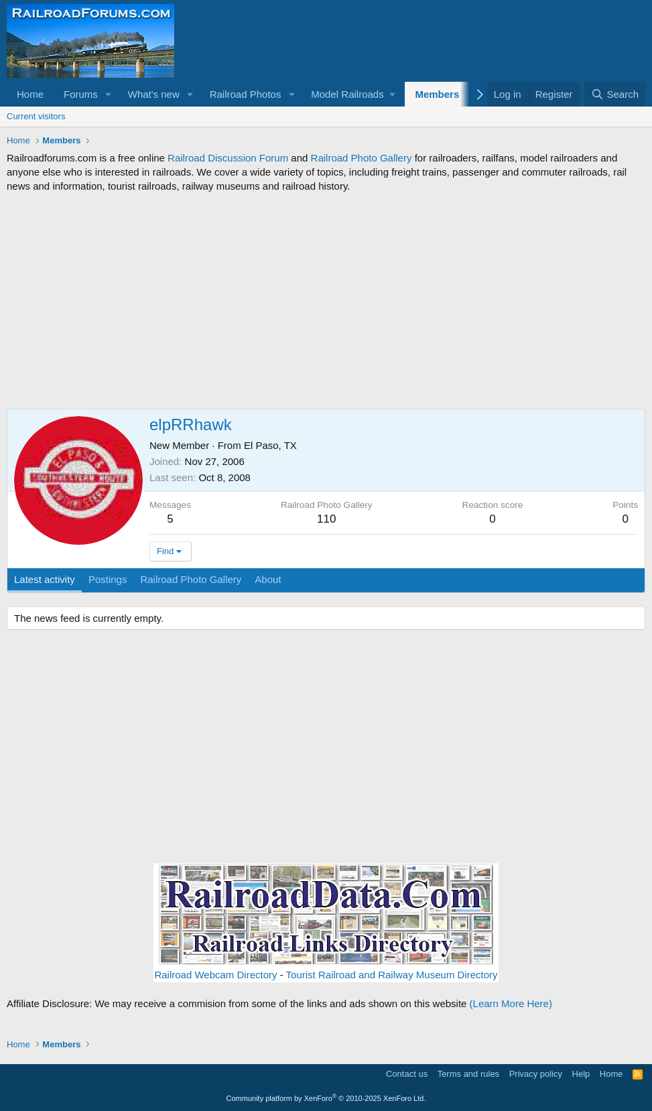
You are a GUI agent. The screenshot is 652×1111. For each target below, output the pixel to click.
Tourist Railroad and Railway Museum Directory (392, 974)
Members (437, 94)
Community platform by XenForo (326, 1098)
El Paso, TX (270, 445)
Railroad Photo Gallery (361, 158)
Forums (81, 94)
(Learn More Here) (511, 1003)
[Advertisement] (326, 301)
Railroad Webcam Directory (215, 974)
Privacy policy (535, 1074)
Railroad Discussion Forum (228, 158)
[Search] (614, 94)
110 (326, 519)
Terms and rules (468, 1074)
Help (581, 1074)
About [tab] (268, 579)
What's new (154, 94)
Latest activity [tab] (44, 579)
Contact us (407, 1074)
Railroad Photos (245, 94)
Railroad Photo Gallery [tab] (190, 579)
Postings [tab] (107, 579)
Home (30, 94)
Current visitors (36, 116)
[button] (108, 94)
